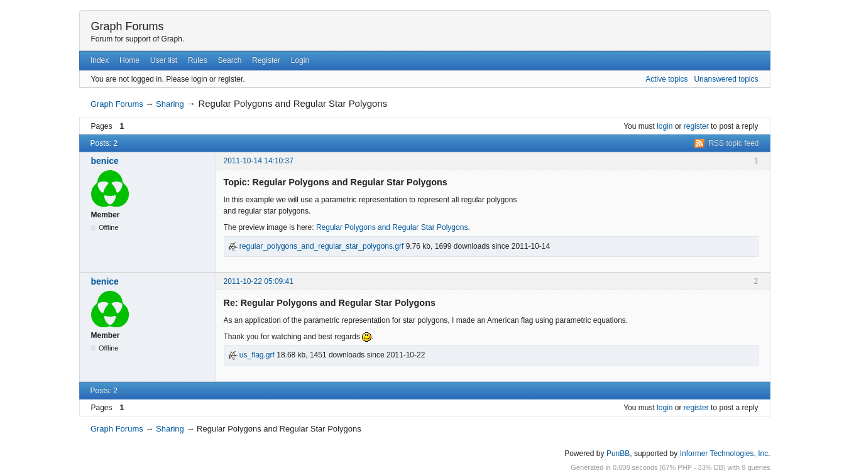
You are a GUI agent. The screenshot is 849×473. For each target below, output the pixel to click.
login (664, 126)
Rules (197, 60)
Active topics (666, 79)
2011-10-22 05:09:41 (258, 281)
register (696, 126)
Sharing (170, 104)
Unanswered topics (726, 79)
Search (229, 60)
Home (129, 60)
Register (266, 60)
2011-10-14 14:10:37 (258, 160)
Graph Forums (127, 26)
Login (300, 60)
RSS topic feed (733, 143)
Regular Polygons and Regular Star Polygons (392, 227)
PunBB (618, 453)
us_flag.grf (251, 355)
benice (105, 161)
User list (163, 60)
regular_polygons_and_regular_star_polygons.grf (316, 246)
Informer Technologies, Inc (724, 453)
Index (99, 60)
